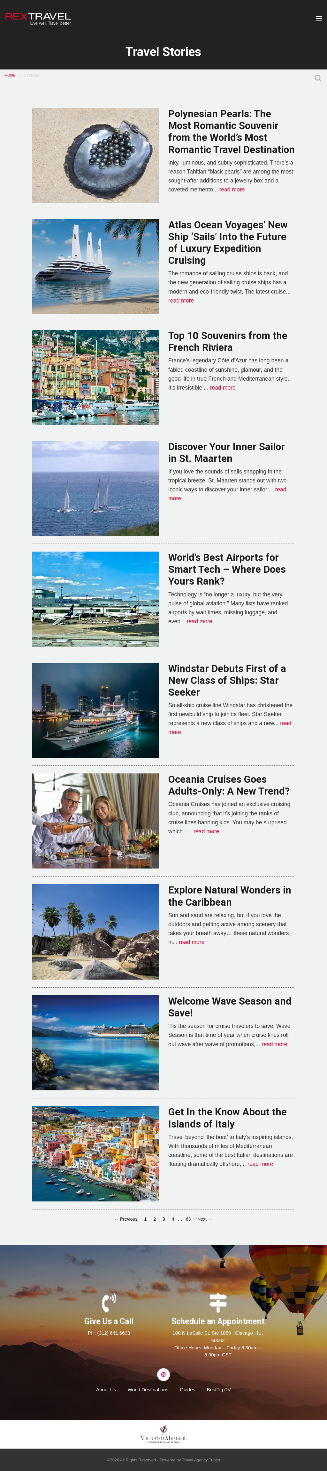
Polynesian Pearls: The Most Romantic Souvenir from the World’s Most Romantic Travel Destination (231, 132)
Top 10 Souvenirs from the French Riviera (227, 341)
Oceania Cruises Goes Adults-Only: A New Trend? (229, 785)
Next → (204, 1219)
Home (10, 75)
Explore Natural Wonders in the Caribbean (229, 896)
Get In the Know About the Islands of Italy (227, 1118)
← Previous (125, 1219)
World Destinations (148, 1389)
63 (188, 1219)
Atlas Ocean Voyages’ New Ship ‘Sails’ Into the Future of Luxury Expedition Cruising (228, 243)
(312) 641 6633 (113, 1333)
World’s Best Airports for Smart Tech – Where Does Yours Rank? (227, 569)
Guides (187, 1389)
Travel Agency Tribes (201, 1460)
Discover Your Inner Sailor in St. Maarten (226, 453)
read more (232, 189)
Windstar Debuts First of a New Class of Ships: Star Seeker (227, 680)
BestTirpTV (219, 1389)
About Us (106, 1389)
